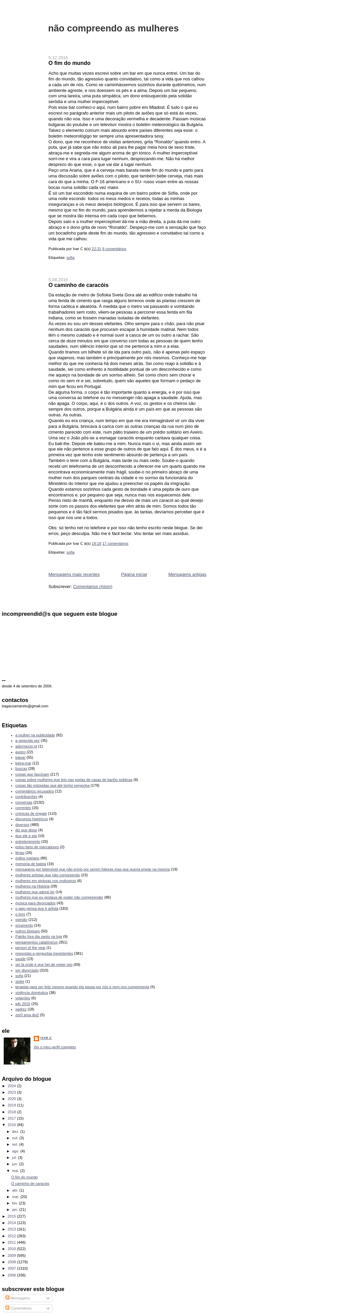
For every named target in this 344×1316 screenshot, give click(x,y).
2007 (12, 1268)
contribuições (26, 797)
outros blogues (28, 931)
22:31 (96, 249)
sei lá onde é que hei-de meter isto (44, 964)
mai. (16, 1171)
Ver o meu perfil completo (55, 1047)
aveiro (21, 752)
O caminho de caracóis (79, 285)
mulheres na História (33, 886)
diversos (22, 825)
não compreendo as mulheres (113, 28)
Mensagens (17, 1298)
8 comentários (114, 249)
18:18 (96, 543)
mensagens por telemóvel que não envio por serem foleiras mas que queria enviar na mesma (93, 869)
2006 (12, 1275)
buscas (21, 768)
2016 (12, 1125)
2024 (12, 1086)
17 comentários (115, 543)
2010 (12, 1249)
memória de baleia (31, 864)
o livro (20, 914)
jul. (15, 1157)
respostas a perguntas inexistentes (44, 953)
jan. (15, 1210)
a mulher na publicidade (35, 735)
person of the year (31, 948)
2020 (12, 1099)
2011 (12, 1242)
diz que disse (26, 830)
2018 (12, 1112)
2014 (12, 1223)
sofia (71, 257)
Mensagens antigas (187, 574)
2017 (12, 1118)
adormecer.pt (26, 746)
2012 (12, 1236)
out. (16, 1138)
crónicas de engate (31, 813)
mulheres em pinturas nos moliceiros (46, 881)
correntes (23, 808)
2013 (12, 1229)
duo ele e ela (26, 836)
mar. (16, 1197)
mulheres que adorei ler (35, 892)
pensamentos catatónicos (37, 942)
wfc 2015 (23, 1004)
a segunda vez (28, 740)
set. (15, 1144)
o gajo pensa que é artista (37, 908)
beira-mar (23, 763)
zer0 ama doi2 (27, 1015)
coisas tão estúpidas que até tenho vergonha (53, 785)
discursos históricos (32, 819)
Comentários (18, 1308)
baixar (21, 757)
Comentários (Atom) (92, 586)
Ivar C (46, 1038)
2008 (12, 1262)
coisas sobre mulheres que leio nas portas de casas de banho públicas (74, 780)
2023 (12, 1092)
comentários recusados (35, 791)
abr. (16, 1190)
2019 (12, 1105)
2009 (12, 1255)
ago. (16, 1151)
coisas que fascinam (32, 774)
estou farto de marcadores (37, 847)
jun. (15, 1164)
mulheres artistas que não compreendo (48, 875)
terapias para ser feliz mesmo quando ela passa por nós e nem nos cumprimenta (83, 987)
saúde (21, 959)
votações (23, 998)
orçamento (24, 925)
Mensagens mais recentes (74, 574)
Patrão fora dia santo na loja (39, 936)
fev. (15, 1203)
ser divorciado (27, 970)
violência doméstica (32, 993)
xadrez (21, 1009)
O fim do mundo (70, 63)
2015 (12, 1216)
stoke (20, 981)
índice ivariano (27, 858)
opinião (22, 920)
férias (20, 853)
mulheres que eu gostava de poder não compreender (59, 897)
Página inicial (134, 574)
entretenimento (28, 841)
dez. (16, 1131)
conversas (24, 802)
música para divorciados (36, 903)
